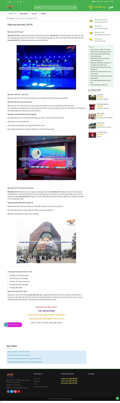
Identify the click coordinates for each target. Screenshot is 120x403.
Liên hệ (43, 13)
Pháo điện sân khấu (103, 104)
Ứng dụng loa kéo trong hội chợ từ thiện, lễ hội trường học (25, 362)
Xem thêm (12, 346)
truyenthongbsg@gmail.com (19, 387)
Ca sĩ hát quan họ (102, 132)
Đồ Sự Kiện (24, 13)
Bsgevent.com (68, 398)
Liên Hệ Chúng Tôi (15, 324)
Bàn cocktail (100, 113)
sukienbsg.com (97, 1)
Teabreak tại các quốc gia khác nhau (19, 355)
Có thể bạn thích (94, 90)
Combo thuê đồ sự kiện (41, 386)
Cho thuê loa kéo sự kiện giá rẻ (99, 85)
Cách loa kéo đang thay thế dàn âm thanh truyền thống (24, 358)
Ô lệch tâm (100, 95)
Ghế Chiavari (100, 123)
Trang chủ (12, 13)
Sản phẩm (37, 381)
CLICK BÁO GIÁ (99, 7)
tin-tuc (18, 18)
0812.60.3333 (108, 1)
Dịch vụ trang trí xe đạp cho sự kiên (18, 351)
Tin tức (34, 13)
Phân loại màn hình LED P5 (20, 25)
